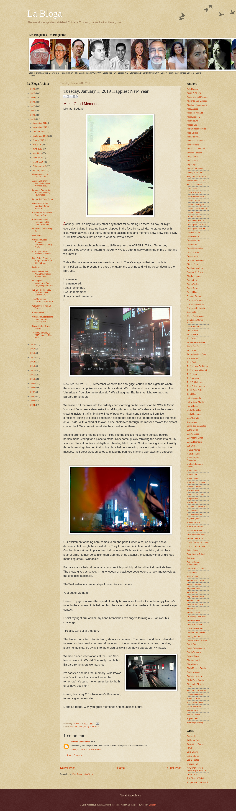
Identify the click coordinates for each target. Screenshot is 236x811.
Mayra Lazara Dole (195, 494)
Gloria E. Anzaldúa (195, 316)
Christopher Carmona (196, 224)
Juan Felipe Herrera (196, 386)
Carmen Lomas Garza (197, 208)
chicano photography (79, 726)
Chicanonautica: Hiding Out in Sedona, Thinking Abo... (42, 319)
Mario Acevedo (193, 470)
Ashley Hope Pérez (195, 172)
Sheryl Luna (192, 664)
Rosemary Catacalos (196, 616)
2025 (32, 93)
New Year (94, 726)
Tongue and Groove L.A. (198, 782)
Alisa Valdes (192, 133)
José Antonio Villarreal (197, 370)
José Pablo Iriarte (195, 382)
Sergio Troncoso (194, 652)
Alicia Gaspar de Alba (196, 129)
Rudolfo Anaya (193, 620)
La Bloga (44, 13)
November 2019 (40, 127)
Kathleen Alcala (194, 398)
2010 (32, 379)
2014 (32, 362)
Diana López (192, 264)
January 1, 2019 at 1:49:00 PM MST (86, 749)
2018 (32, 344)
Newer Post (67, 768)
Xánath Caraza (193, 714)
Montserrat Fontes (195, 526)
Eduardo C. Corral (195, 272)
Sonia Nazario (193, 672)
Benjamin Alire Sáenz (196, 176)
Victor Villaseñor (194, 706)
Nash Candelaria (194, 530)
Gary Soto (191, 312)
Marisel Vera (192, 474)
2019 (32, 119)
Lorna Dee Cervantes (196, 426)
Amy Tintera (192, 156)
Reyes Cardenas (194, 584)
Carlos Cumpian (194, 192)
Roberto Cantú (193, 600)
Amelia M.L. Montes (196, 148)
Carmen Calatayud (195, 204)
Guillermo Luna (193, 326)
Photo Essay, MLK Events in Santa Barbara (40, 206)
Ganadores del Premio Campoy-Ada (42, 214)
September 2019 (40, 136)
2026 (32, 89)
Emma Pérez (192, 280)
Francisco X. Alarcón (196, 308)
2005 (32, 400)
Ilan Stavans (192, 334)
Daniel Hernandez (195, 248)
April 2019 (37, 157)
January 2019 (39, 170)
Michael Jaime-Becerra (197, 506)
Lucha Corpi (192, 430)
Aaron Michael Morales (197, 97)
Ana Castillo (192, 161)
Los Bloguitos (193, 760)
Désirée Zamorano (195, 260)
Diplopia (36, 267)
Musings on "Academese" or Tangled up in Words (42, 283)
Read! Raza (192, 774)
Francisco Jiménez (195, 304)
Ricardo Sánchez (194, 592)
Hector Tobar (192, 330)
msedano (77, 723)
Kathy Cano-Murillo (195, 402)
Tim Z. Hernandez (195, 702)
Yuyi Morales (192, 718)
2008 (32, 387)
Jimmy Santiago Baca (196, 354)
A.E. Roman (192, 89)
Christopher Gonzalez (196, 228)
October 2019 (39, 131)
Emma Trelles (193, 284)
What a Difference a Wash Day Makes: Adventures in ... (41, 274)
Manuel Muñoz (193, 450)
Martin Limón (192, 478)
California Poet (193, 740)
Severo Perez (193, 656)
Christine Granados (195, 220)
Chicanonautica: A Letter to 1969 (40, 175)
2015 (32, 357)
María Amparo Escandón (193, 459)
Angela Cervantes (195, 169)
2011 (32, 375)
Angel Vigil (191, 164)
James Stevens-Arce (196, 342)
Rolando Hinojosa (195, 604)
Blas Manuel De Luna (196, 180)
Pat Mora (191, 558)
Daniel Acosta (193, 236)
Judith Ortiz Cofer (195, 390)
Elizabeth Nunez (194, 276)
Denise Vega (192, 256)
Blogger (152, 805)
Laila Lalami (192, 752)
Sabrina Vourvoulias (196, 632)
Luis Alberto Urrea (195, 438)
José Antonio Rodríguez (197, 366)
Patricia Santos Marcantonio (193, 563)
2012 (32, 370)
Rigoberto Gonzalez (196, 596)
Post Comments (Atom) (82, 774)
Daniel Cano (192, 244)
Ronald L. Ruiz (193, 612)
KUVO (190, 748)
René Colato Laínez (196, 580)
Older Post (174, 768)
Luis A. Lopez (193, 434)
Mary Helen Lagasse (196, 482)
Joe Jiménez (192, 358)
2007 (32, 392)
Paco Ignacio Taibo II (196, 554)
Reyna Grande (193, 588)
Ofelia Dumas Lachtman (197, 542)
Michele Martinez (194, 514)
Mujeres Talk (192, 764)
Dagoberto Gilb (193, 232)
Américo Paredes (194, 153)
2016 (32, 353)
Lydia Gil (191, 446)
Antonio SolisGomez (80, 742)
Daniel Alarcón (193, 240)
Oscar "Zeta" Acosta (196, 546)
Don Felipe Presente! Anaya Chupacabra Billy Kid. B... (42, 260)
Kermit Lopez (193, 406)
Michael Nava (193, 510)
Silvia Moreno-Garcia (196, 668)
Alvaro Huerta (193, 145)
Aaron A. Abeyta (194, 93)
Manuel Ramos (193, 454)
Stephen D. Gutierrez (196, 690)
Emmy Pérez (192, 288)
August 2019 (39, 140)
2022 (32, 106)
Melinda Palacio (194, 502)
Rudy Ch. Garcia (194, 624)
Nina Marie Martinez (196, 534)
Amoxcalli (191, 736)
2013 (32, 366)
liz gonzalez (192, 422)
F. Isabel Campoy (194, 296)
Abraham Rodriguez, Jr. (197, 105)
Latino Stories (193, 756)
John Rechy (192, 362)
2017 (32, 349)
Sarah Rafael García (196, 648)
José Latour (192, 374)
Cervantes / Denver (195, 744)
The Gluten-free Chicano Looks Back (42, 300)
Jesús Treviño (193, 346)
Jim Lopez (191, 350)
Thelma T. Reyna (194, 698)
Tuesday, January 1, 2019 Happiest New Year (42, 335)
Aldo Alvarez (192, 109)
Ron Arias (191, 608)
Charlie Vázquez (194, 216)
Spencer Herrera (194, 676)
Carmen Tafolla (193, 212)
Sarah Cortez (193, 644)
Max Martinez (193, 490)
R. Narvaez (192, 572)
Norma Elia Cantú (195, 538)
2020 (32, 115)
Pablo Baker (192, 550)
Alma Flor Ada (193, 137)
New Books (37, 235)
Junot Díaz (192, 394)
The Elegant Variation (196, 778)
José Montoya (193, 378)
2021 (32, 110)
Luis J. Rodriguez (194, 442)
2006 (32, 396)
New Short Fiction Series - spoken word (196, 769)
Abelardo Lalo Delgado (197, 101)
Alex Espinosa (193, 117)
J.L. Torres (191, 338)
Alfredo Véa (192, 125)
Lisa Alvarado (193, 418)
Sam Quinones (193, 636)
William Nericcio (194, 710)
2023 (32, 102)
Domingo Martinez (195, 268)
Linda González (194, 410)
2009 (32, 383)
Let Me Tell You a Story (42, 199)
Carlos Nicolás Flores (196, 196)
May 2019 (37, 153)
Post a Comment (74, 755)
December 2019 (40, 123)
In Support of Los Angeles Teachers (41, 252)
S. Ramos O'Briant (195, 628)
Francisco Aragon (195, 300)
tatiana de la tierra (195, 694)
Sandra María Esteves (197, 640)
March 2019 (38, 162)
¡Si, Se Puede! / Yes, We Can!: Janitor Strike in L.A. (41, 292)
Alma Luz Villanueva (196, 140)
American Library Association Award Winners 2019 (41, 183)
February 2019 (39, 166)
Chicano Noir (38, 312)
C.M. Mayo (192, 188)
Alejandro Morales (195, 113)
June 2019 (38, 149)
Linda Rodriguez (194, 414)
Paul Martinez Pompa (196, 568)
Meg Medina (192, 498)
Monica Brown (193, 522)
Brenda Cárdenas (195, 184)
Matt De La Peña (194, 486)
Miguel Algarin (193, 518)
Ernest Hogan (193, 292)
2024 (32, 97)
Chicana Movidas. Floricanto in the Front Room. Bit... (41, 221)
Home (121, 768)
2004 (32, 405)
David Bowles (193, 252)
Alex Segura (192, 121)
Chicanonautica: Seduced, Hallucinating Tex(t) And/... (42, 243)
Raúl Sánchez (193, 576)
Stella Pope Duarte (195, 680)
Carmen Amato (193, 200)
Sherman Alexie (194, 660)
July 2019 (37, 144)
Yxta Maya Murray (195, 722)
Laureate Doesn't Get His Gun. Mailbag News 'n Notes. (41, 192)
